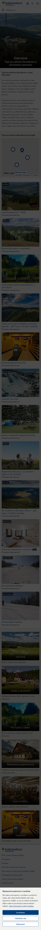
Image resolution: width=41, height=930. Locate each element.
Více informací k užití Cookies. (21, 906)
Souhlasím (20, 912)
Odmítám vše (20, 918)
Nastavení (20, 924)
